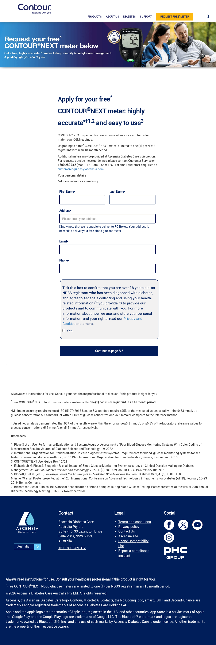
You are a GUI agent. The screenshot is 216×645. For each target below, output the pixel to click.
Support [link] (146, 16)
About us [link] (112, 16)
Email (63, 241)
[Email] (107, 249)
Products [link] (95, 16)
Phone (64, 260)
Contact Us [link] (126, 531)
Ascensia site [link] (128, 536)
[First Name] (82, 199)
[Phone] (107, 268)
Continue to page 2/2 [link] (109, 351)
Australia (28, 547)
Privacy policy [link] (128, 527)
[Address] (107, 218)
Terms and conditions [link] (134, 522)
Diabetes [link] (129, 16)
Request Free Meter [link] (174, 16)
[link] (34, 8)
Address (65, 210)
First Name (67, 191)
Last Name (117, 191)
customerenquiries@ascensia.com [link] (81, 169)
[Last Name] (132, 199)
